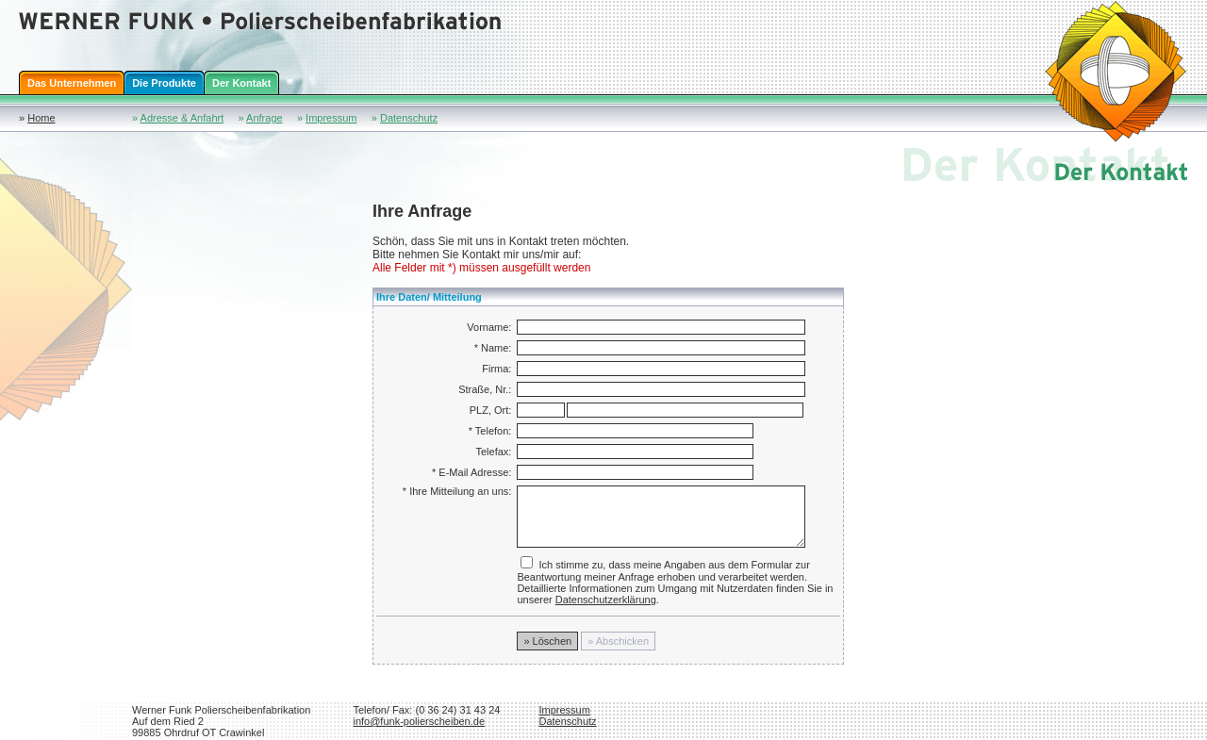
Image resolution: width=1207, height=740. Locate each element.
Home (41, 117)
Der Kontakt (241, 83)
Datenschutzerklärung (605, 599)
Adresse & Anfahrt (182, 117)
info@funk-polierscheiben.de (419, 721)
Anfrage (264, 117)
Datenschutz (409, 117)
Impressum (331, 117)
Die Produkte (164, 83)
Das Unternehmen (71, 83)
